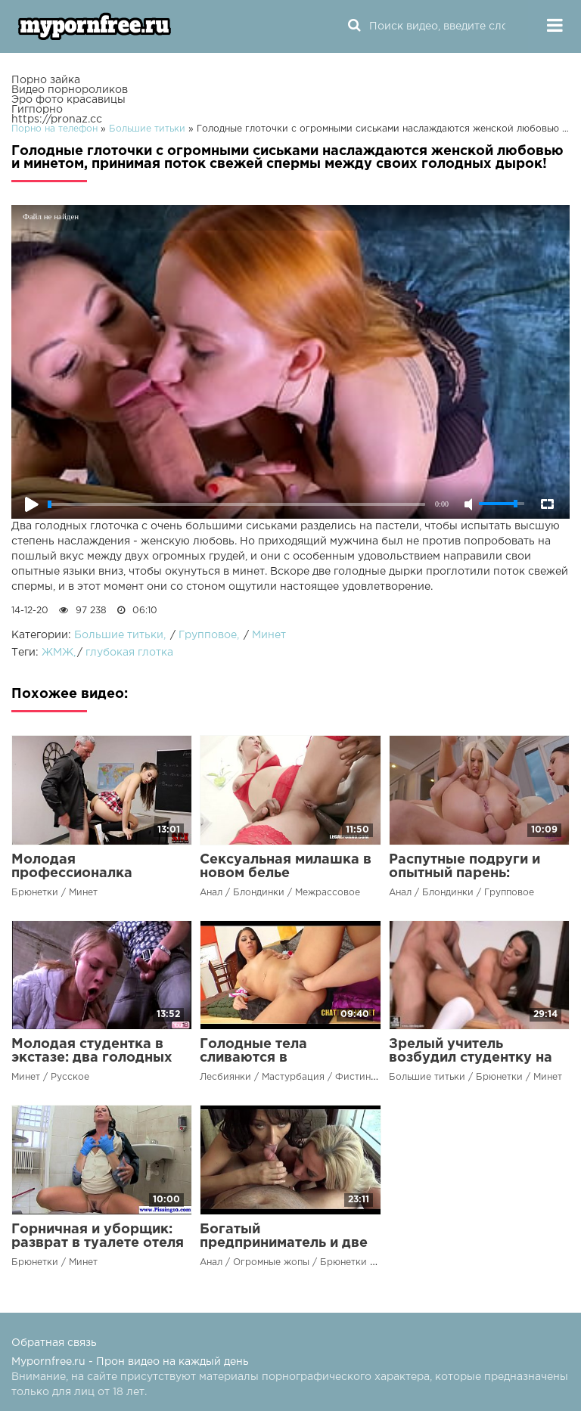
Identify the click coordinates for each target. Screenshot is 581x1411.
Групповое (208, 635)
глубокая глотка (129, 652)
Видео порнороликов (69, 90)
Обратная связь (54, 1342)
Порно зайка (45, 80)
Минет (269, 635)
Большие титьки (118, 635)
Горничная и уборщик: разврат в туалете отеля (97, 1236)
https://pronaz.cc (56, 119)
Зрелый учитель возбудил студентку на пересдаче (470, 1058)
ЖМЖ (57, 652)
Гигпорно (37, 109)
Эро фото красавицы (68, 99)
